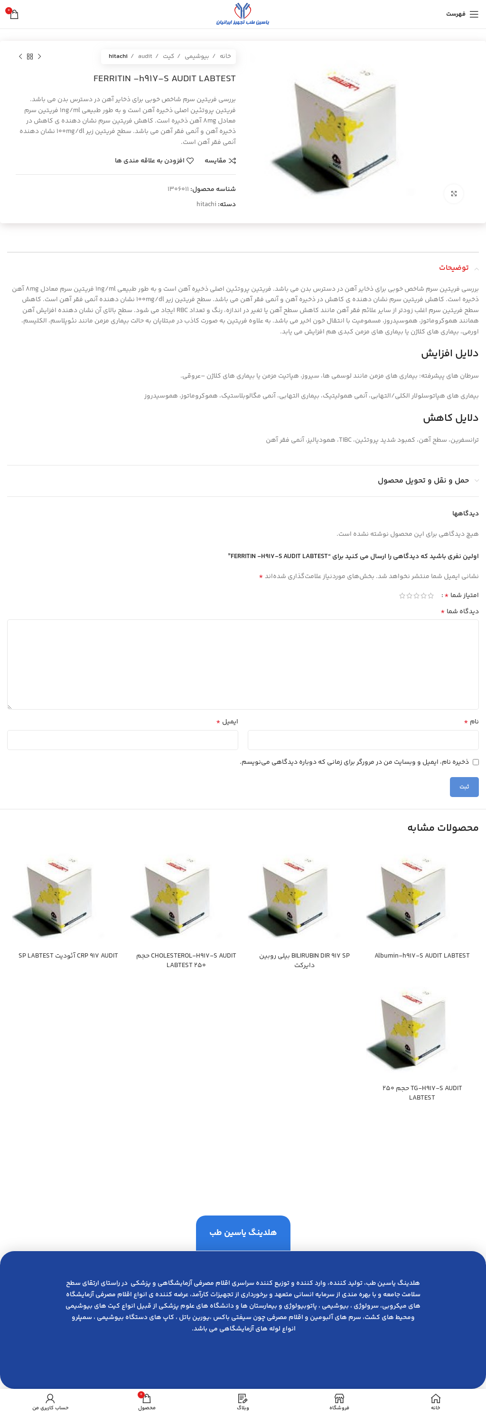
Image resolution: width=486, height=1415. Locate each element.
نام (471, 722)
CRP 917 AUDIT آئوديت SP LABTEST (68, 956)
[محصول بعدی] (20, 57)
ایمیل (227, 722)
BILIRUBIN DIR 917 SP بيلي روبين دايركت (304, 961)
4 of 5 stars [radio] (409, 595)
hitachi (118, 56)
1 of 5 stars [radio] (430, 595)
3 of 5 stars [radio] (416, 595)
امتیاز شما (461, 595)
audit (144, 56)
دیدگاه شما (459, 612)
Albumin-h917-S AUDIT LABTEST (422, 956)
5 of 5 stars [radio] (402, 595)
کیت (167, 56)
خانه (224, 56)
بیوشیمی (196, 56)
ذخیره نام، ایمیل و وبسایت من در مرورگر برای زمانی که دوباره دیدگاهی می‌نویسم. (354, 762)
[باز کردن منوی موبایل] (462, 14)
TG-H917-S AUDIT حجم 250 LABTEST (422, 1093)
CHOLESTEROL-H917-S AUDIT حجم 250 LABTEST (186, 961)
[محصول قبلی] (39, 57)
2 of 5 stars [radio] (423, 595)
